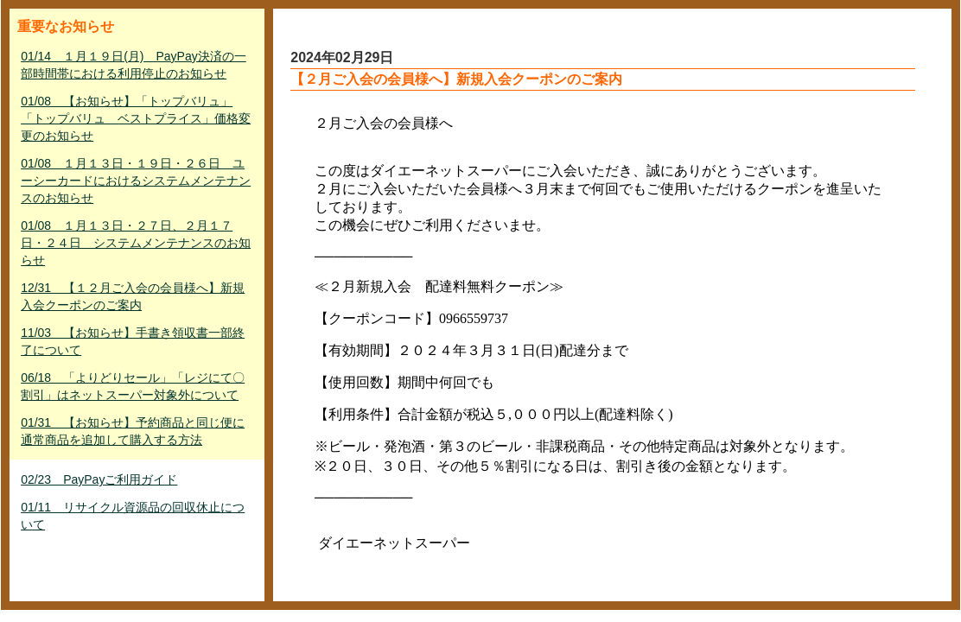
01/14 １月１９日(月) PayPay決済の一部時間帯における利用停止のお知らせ (133, 64)
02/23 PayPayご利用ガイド (99, 479)
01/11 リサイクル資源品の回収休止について (133, 515)
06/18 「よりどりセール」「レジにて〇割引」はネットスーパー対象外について (133, 386)
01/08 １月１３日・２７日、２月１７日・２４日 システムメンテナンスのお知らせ (136, 243)
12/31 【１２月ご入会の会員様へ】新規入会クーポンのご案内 (133, 296)
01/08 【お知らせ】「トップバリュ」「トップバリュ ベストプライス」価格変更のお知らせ (136, 118)
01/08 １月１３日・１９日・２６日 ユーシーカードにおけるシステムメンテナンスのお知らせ (136, 180)
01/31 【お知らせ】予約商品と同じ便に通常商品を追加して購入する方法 (133, 431)
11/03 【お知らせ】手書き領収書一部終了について (133, 341)
